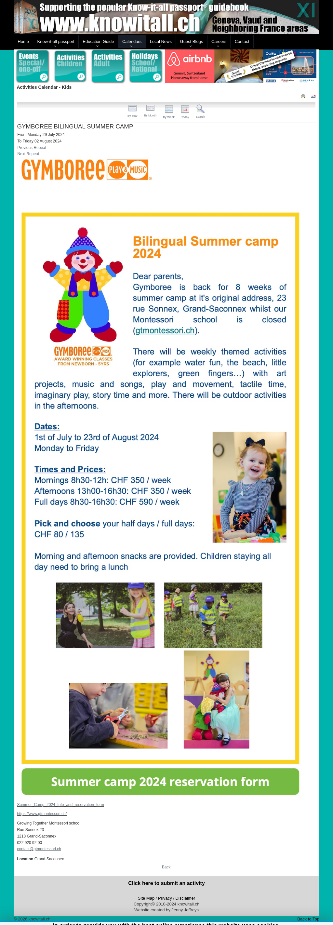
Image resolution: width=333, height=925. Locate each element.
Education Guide (98, 41)
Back (166, 867)
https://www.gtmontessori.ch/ (42, 813)
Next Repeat (28, 154)
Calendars (131, 41)
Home (23, 41)
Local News (161, 41)
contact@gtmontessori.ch (39, 849)
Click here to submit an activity (166, 883)
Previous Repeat (31, 147)
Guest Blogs (191, 41)
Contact (242, 41)
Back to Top (308, 919)
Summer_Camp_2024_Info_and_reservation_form (60, 804)
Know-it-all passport (55, 41)
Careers (218, 41)
